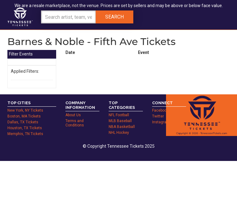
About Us (73, 108)
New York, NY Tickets (25, 103)
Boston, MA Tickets (24, 109)
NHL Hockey (119, 126)
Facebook (160, 103)
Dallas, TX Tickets (22, 115)
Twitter (158, 109)
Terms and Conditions (74, 116)
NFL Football (119, 108)
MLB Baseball (120, 114)
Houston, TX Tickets (24, 121)
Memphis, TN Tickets (25, 127)
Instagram (161, 115)
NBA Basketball (122, 120)
